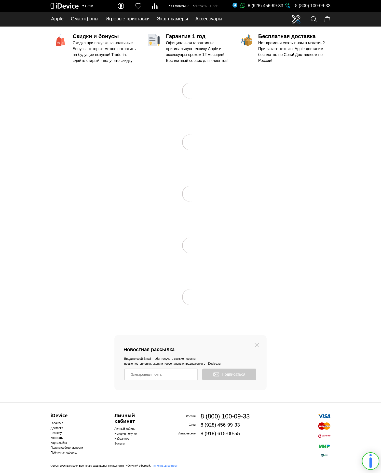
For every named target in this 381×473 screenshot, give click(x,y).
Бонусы (119, 443)
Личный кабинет (125, 428)
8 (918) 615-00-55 (220, 433)
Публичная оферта (64, 452)
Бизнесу (56, 433)
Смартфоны (84, 18)
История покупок (125, 433)
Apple (57, 18)
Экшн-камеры (172, 18)
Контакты (199, 6)
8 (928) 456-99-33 (261, 5)
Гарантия (57, 423)
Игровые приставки (128, 18)
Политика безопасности (67, 447)
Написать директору (164, 465)
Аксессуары (208, 18)
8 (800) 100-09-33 (312, 5)
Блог (214, 6)
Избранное (121, 438)
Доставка (57, 428)
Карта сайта (59, 442)
